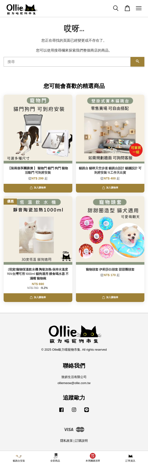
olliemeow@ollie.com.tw (74, 383)
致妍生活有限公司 (74, 377)
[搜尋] (67, 62)
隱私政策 (66, 440)
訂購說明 (81, 440)
